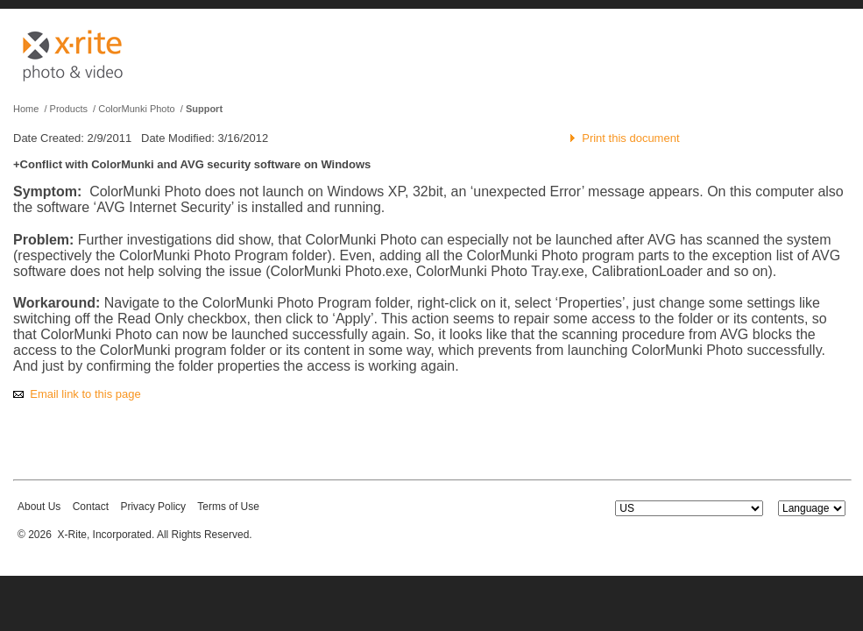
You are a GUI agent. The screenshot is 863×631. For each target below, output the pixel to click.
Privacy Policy (153, 506)
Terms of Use (228, 506)
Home (26, 108)
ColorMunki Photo (136, 108)
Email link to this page (85, 394)
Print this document (630, 138)
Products (69, 108)
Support (204, 108)
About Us (39, 506)
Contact (91, 506)
